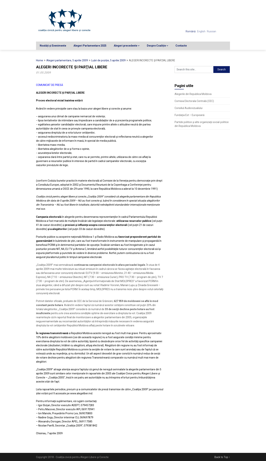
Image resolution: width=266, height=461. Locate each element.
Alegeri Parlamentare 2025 (90, 45)
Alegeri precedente (125, 45)
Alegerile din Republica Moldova (193, 94)
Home (39, 60)
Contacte (181, 45)
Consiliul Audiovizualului (188, 108)
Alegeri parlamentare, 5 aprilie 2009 (67, 60)
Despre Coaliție (156, 45)
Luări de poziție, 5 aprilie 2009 (108, 60)
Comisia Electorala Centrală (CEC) (194, 101)
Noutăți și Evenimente (53, 45)
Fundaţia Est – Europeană (189, 115)
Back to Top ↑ (222, 457)
